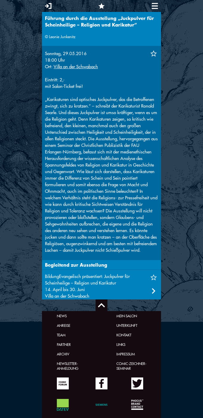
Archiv (63, 354)
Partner (64, 344)
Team (61, 334)
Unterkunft (126, 325)
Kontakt (123, 334)
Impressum (125, 354)
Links (120, 344)
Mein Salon (126, 315)
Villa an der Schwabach (76, 66)
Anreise (63, 325)
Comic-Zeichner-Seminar (131, 366)
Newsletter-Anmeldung (67, 366)
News (62, 315)
